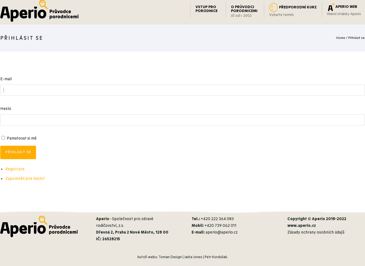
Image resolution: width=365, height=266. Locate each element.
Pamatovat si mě (22, 138)
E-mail (6, 79)
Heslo (5, 108)
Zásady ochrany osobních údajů (315, 232)
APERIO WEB (346, 6)
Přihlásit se (356, 38)
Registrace (15, 169)
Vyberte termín (281, 15)
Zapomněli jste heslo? (25, 178)
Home (340, 38)
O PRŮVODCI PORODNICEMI (244, 9)
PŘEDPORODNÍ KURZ (298, 7)
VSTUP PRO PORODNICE (206, 9)
